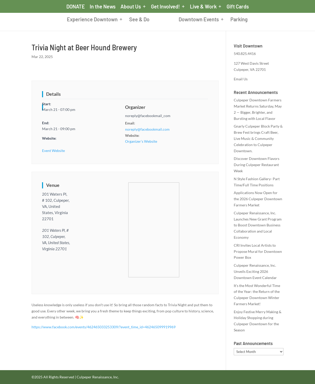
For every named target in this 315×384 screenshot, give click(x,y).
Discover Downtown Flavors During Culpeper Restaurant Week (256, 164)
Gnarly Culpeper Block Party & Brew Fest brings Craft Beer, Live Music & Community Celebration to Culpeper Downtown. (258, 138)
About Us (130, 6)
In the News (103, 6)
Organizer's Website (141, 141)
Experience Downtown (92, 19)
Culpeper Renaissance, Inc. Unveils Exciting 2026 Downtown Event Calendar (255, 271)
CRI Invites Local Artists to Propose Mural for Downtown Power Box (258, 251)
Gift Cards (238, 6)
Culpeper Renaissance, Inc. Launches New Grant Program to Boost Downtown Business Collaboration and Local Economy (258, 225)
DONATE (75, 6)
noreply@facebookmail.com (147, 129)
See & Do (139, 19)
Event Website (53, 150)
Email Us (241, 79)
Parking (239, 19)
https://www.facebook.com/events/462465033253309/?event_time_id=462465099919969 (104, 327)
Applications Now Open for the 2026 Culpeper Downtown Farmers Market (258, 198)
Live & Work (203, 6)
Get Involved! (165, 6)
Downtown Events (199, 19)
